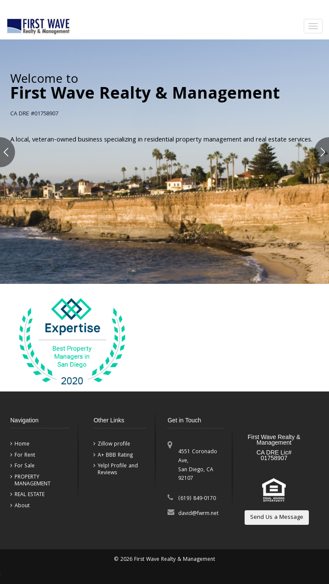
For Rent (25, 455)
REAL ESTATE (30, 495)
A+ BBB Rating (115, 455)
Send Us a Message (276, 517)
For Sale (25, 466)
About (22, 506)
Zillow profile (114, 444)
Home (22, 444)
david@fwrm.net (198, 513)
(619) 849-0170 (197, 498)
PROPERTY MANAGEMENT (33, 480)
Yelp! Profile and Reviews (118, 469)
